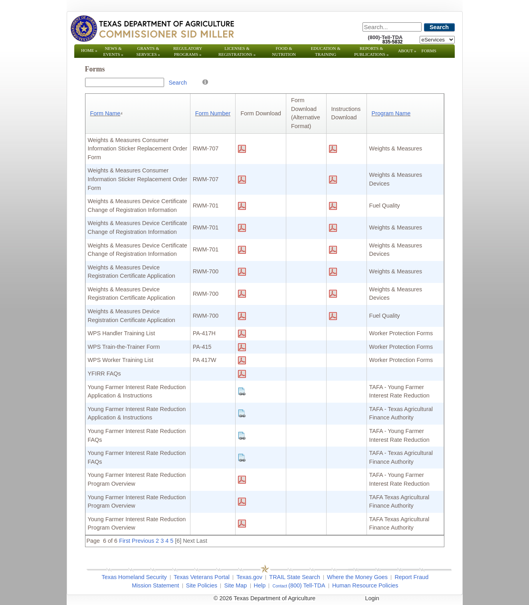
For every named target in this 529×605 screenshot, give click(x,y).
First (124, 541)
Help (260, 585)
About (407, 50)
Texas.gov (249, 577)
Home (89, 50)
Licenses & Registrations (237, 51)
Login (372, 598)
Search (439, 27)
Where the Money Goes (357, 577)
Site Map (235, 585)
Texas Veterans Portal (202, 577)
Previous (143, 541)
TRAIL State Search (294, 577)
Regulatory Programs (187, 51)
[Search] (392, 27)
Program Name (391, 113)
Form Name (107, 113)
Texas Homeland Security (134, 577)
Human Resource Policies (365, 585)
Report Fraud (411, 577)
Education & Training (326, 51)
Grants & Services (148, 51)
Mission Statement (155, 585)
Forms (429, 50)
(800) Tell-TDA (306, 585)
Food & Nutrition (284, 51)
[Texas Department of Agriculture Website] (152, 28)
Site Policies (201, 585)
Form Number (213, 113)
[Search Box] (124, 82)
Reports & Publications (371, 51)
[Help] (205, 82)
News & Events (113, 51)
